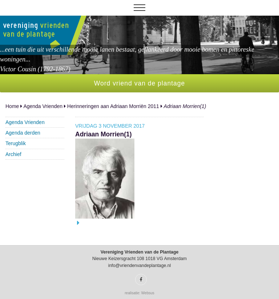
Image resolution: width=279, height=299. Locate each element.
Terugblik (15, 143)
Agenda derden (22, 133)
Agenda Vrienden (42, 106)
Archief (13, 154)
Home (12, 106)
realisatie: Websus (139, 293)
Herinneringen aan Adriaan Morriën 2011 (113, 106)
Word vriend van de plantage (139, 83)
